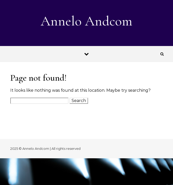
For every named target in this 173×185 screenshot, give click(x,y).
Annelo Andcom (86, 21)
